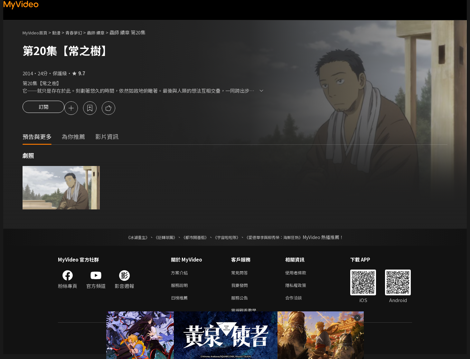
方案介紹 (180, 274)
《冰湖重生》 (126, 238)
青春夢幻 (80, 32)
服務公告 (240, 301)
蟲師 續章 (105, 32)
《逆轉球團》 (158, 238)
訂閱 (43, 109)
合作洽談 (298, 301)
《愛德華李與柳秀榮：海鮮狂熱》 (282, 238)
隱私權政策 (301, 287)
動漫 (61, 32)
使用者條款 (301, 274)
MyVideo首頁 (37, 32)
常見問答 (240, 274)
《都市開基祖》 (192, 238)
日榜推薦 (180, 301)
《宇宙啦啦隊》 (228, 238)
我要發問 (240, 287)
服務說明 (180, 287)
